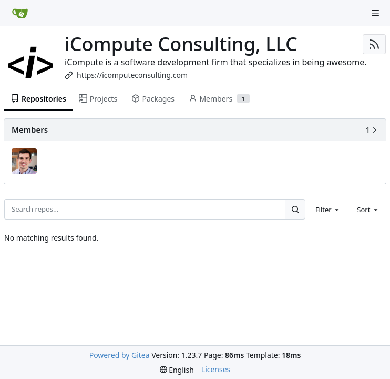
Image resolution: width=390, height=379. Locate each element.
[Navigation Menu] (375, 13)
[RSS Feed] (374, 44)
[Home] (20, 13)
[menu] (177, 370)
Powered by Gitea (119, 355)
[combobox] (328, 209)
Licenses (216, 369)
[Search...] (295, 209)
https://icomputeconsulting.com (132, 75)
